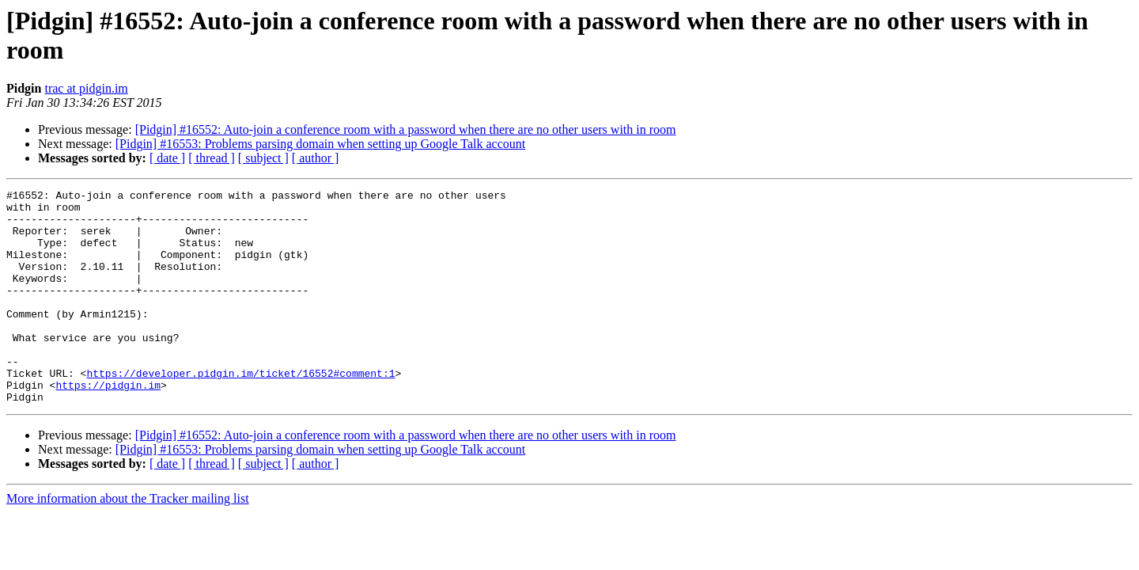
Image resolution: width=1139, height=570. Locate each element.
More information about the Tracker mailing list (127, 541)
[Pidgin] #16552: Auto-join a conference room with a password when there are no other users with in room (405, 129)
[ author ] (315, 158)
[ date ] (167, 158)
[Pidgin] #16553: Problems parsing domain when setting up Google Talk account (320, 143)
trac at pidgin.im (85, 88)
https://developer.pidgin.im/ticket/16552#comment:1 (240, 411)
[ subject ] (263, 158)
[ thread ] (211, 158)
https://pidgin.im (108, 425)
